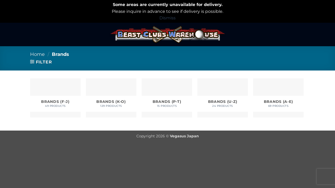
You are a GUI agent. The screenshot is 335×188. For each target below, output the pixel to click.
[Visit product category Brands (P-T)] (167, 98)
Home (37, 54)
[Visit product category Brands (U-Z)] (222, 98)
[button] (41, 61)
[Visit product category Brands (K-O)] (111, 98)
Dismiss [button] (167, 17)
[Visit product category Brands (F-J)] (55, 98)
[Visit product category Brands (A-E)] (278, 98)
